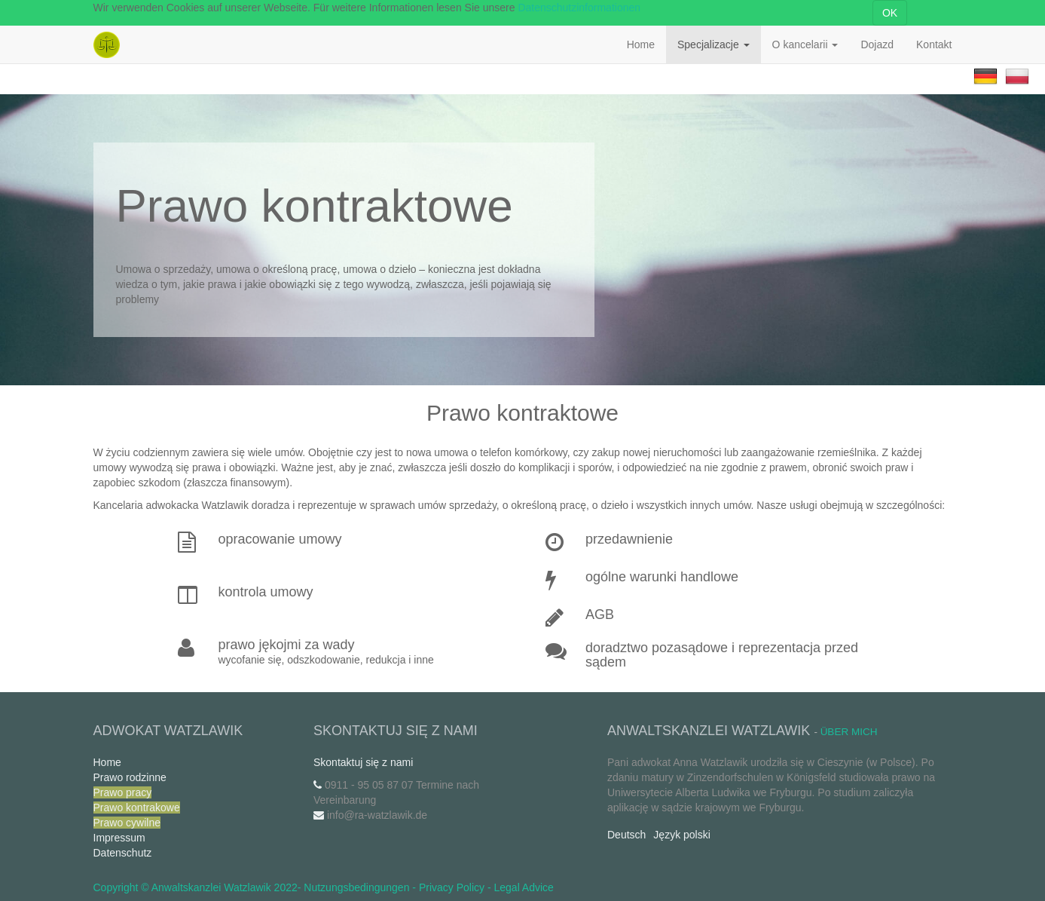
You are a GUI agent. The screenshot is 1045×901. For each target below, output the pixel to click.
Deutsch (626, 835)
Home (107, 762)
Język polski (681, 835)
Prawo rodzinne (130, 777)
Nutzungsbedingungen (356, 887)
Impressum (119, 838)
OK (889, 13)
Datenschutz (122, 853)
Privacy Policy (451, 887)
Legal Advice (524, 887)
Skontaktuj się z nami (363, 762)
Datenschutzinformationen (579, 8)
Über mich (849, 731)
